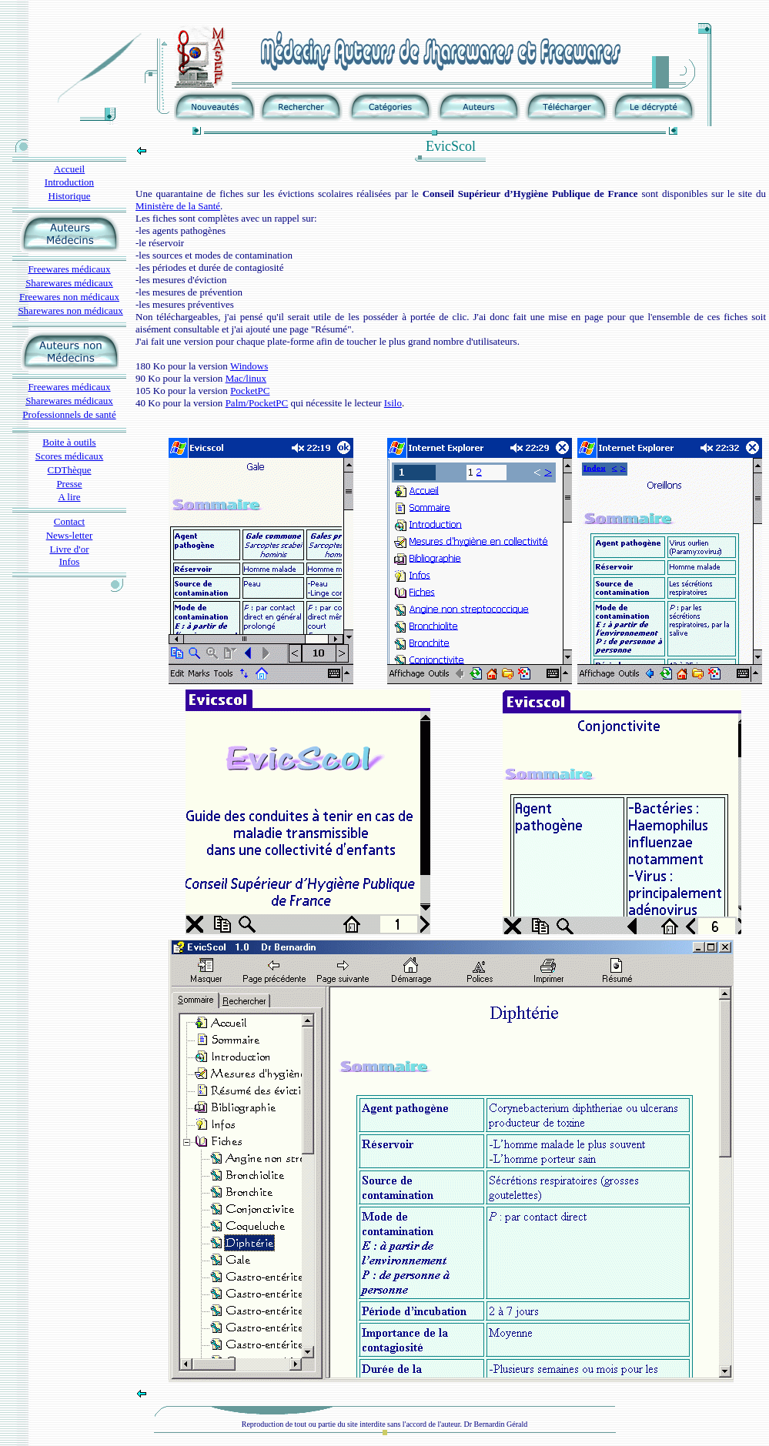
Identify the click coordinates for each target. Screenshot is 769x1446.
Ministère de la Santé (177, 206)
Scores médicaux (69, 456)
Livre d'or (69, 549)
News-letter (69, 535)
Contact (69, 521)
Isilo (393, 403)
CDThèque (69, 470)
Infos (69, 561)
